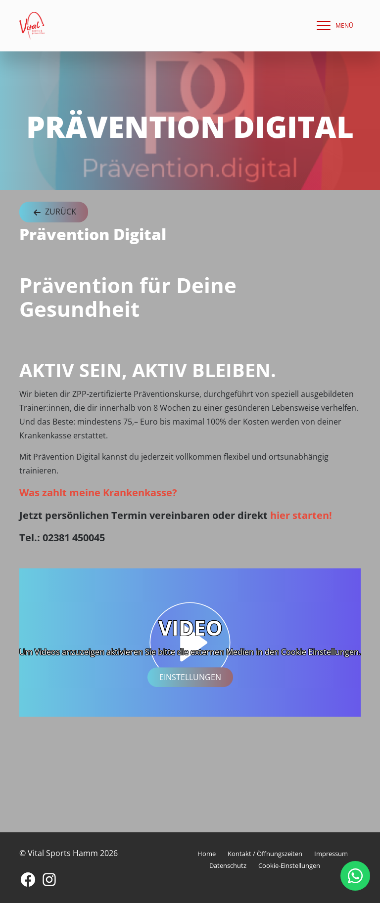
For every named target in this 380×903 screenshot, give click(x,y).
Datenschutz (227, 865)
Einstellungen (190, 677)
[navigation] (332, 26)
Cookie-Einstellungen (289, 865)
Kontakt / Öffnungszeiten (265, 853)
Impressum (331, 853)
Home (206, 853)
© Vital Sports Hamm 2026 (68, 853)
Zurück (53, 212)
